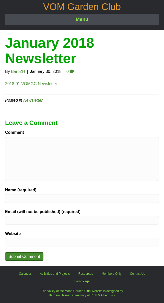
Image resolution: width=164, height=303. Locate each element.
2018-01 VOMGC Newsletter (31, 84)
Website (13, 233)
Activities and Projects (55, 273)
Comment (14, 132)
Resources (85, 273)
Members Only (111, 273)
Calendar (25, 273)
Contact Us (137, 273)
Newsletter (33, 100)
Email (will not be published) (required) (42, 211)
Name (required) (21, 190)
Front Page (81, 281)
